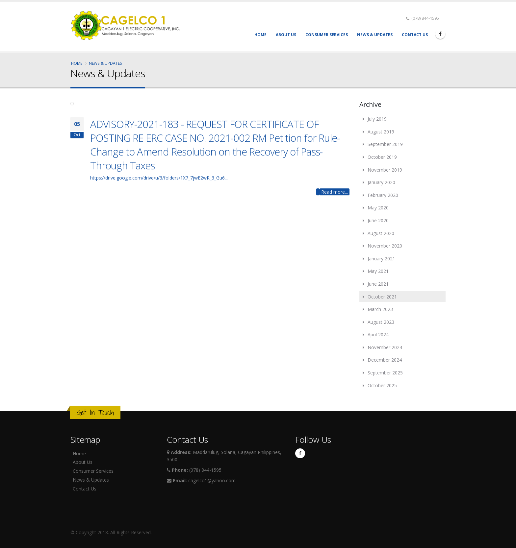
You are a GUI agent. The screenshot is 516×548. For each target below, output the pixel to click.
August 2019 (381, 132)
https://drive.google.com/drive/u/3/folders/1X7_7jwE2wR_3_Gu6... (159, 182)
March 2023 (380, 309)
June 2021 (378, 284)
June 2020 (378, 220)
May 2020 (378, 207)
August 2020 (381, 233)
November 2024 (385, 347)
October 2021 (382, 297)
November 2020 (385, 246)
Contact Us (415, 34)
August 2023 (381, 322)
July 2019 (377, 119)
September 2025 (385, 372)
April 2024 (378, 334)
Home (260, 34)
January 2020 (381, 182)
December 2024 (385, 360)
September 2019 (385, 144)
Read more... (334, 196)
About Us (286, 34)
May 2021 (378, 271)
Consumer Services (326, 34)
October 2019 (382, 157)
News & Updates (375, 34)
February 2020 (383, 195)
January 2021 (381, 258)
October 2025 (382, 385)
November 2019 (385, 170)
